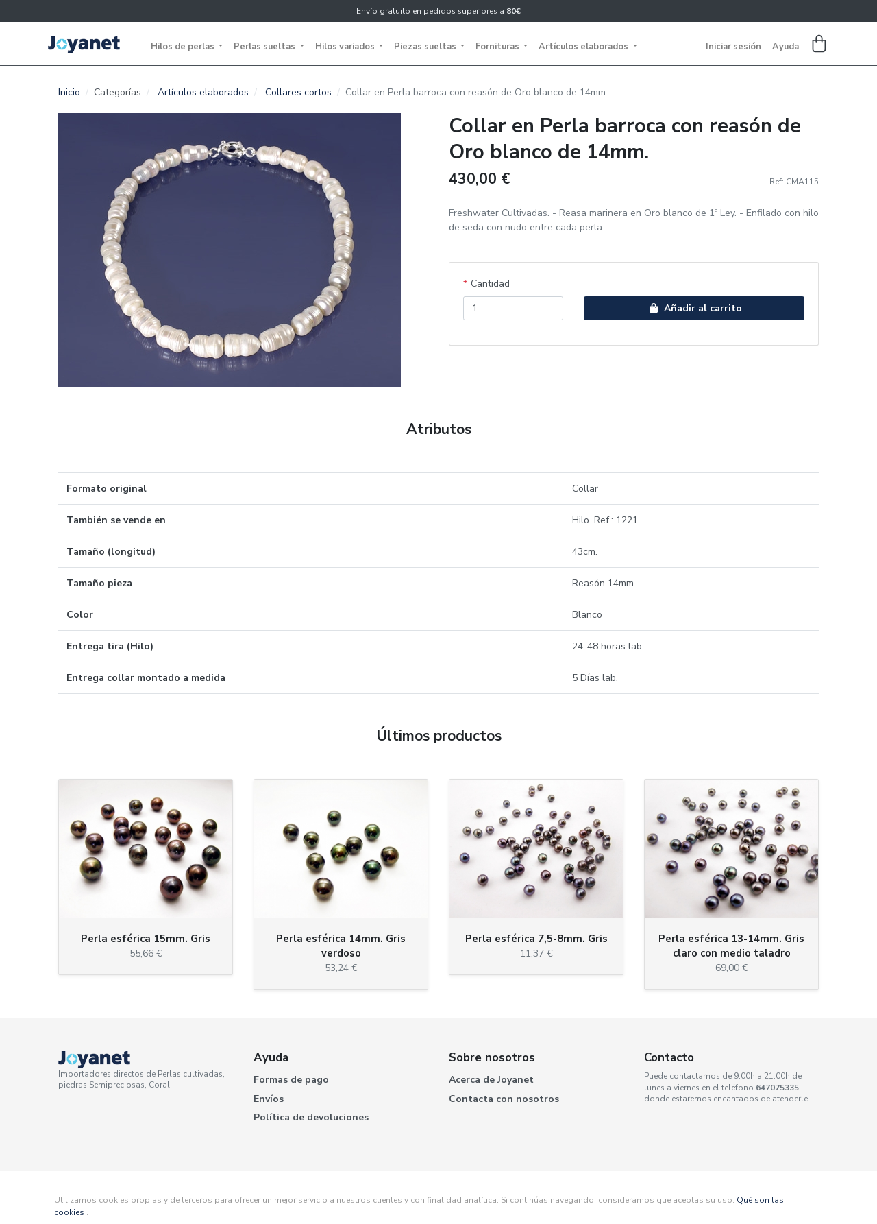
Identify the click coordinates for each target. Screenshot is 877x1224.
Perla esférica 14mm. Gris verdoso (341, 946)
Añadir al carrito (694, 308)
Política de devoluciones (311, 1117)
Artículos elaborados (584, 46)
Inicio (69, 92)
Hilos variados (346, 46)
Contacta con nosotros (504, 1098)
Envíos (269, 1098)
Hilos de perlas (184, 46)
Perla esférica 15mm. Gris (145, 939)
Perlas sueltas (265, 46)
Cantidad (490, 283)
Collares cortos (298, 92)
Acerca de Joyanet (491, 1079)
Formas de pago (291, 1079)
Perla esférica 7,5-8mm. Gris (536, 939)
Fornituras (498, 46)
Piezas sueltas (426, 46)
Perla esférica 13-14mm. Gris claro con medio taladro (731, 946)
